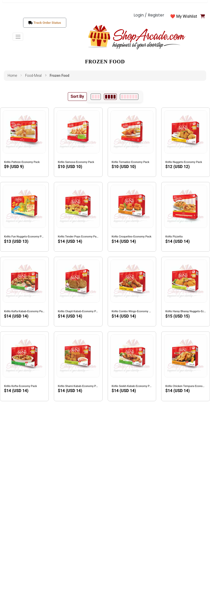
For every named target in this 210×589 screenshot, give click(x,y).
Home (12, 75)
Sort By (77, 96)
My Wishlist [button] (186, 16)
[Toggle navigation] (18, 37)
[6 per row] (129, 97)
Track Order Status (47, 23)
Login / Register (149, 15)
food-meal (33, 75)
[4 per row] (110, 97)
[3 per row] (96, 97)
